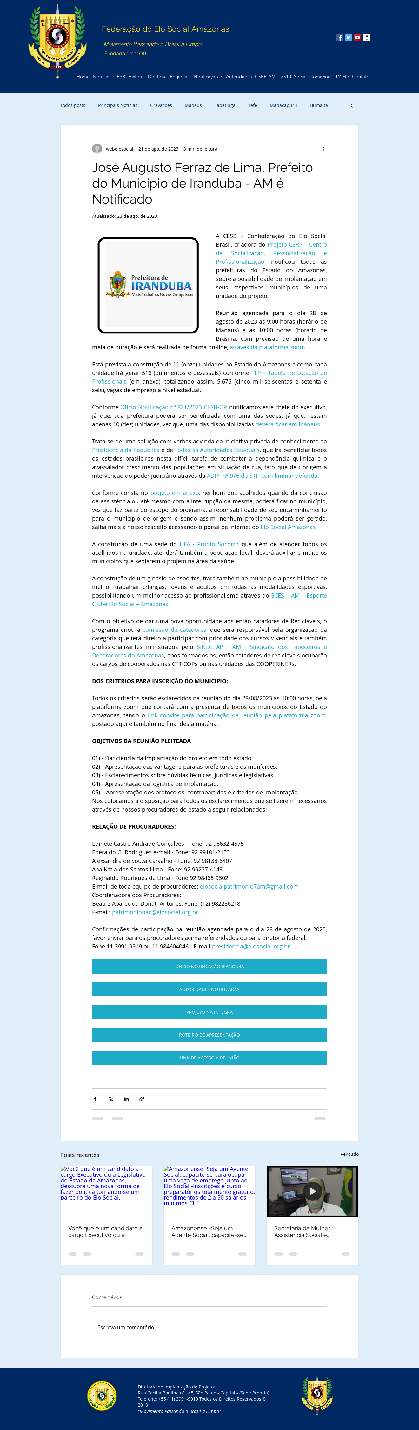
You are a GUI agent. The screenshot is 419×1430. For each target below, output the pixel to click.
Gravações (161, 105)
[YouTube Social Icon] (357, 37)
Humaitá (319, 105)
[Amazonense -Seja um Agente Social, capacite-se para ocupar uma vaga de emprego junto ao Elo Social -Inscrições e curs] (210, 1191)
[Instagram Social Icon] (366, 37)
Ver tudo (350, 1154)
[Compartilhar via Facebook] (95, 1099)
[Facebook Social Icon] (339, 37)
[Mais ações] (323, 148)
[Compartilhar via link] (142, 1099)
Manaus (193, 105)
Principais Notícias (117, 105)
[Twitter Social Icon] (348, 37)
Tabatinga (225, 105)
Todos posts (72, 105)
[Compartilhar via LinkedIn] (126, 1099)
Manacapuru (283, 105)
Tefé (252, 105)
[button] (360, 77)
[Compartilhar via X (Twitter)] (111, 1099)
